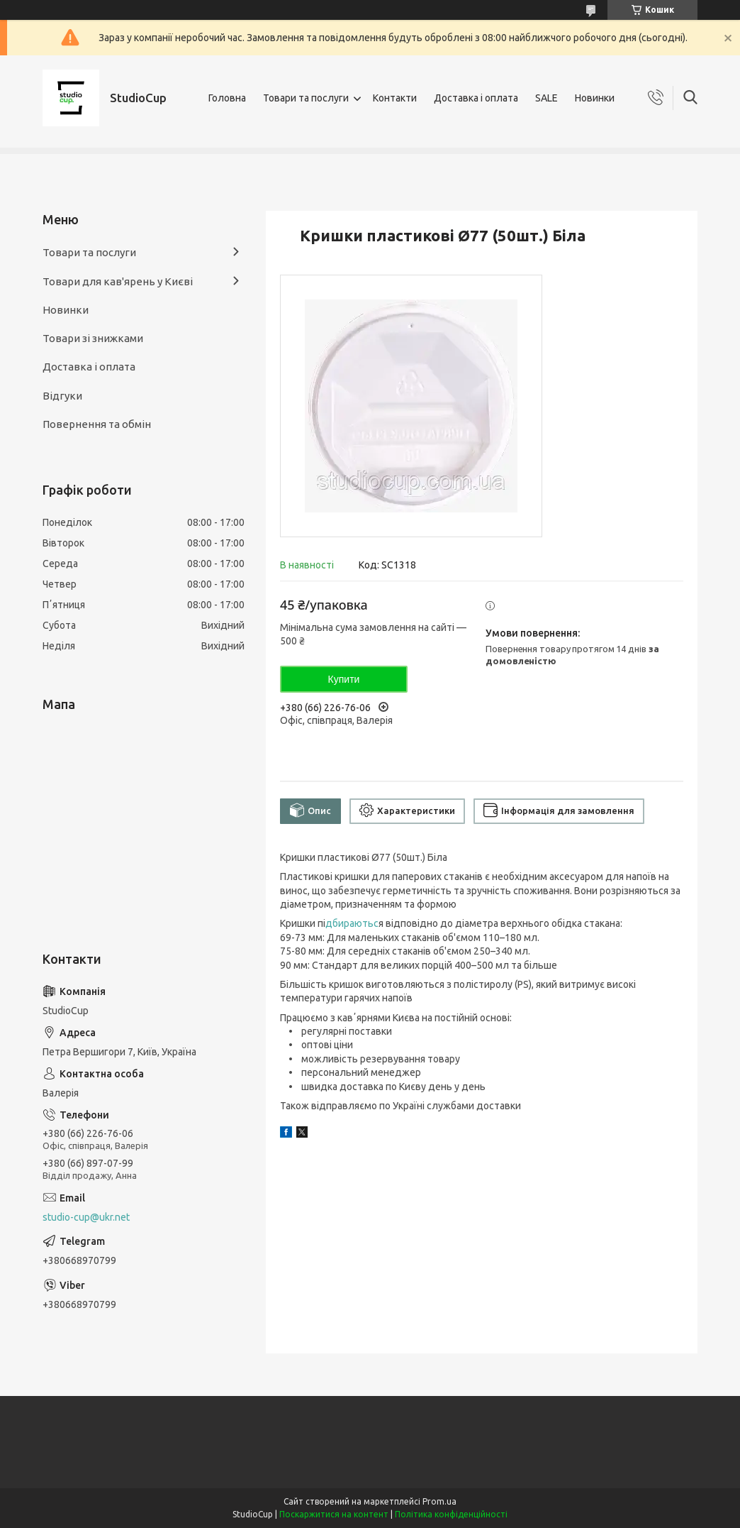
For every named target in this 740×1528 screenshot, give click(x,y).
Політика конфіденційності (451, 1514)
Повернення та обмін (97, 424)
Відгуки (62, 396)
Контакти (395, 98)
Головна (227, 98)
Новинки (595, 98)
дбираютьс (352, 923)
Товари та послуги (306, 98)
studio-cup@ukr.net (86, 1217)
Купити (344, 679)
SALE (546, 98)
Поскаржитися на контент (333, 1514)
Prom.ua (439, 1501)
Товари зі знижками (93, 338)
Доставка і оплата (476, 98)
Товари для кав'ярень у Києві (118, 281)
